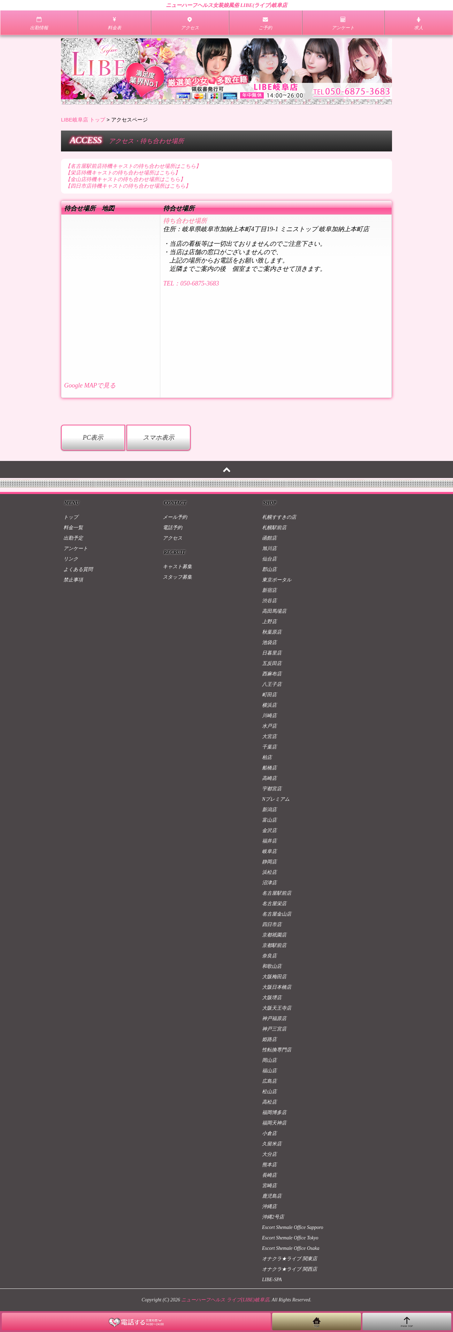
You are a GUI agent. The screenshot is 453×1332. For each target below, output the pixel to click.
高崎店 (269, 778)
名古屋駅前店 (276, 893)
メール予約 (175, 517)
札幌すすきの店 (279, 517)
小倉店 (269, 1133)
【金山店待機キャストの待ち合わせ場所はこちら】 (125, 179)
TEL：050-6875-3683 (191, 283)
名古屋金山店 (276, 914)
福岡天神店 (274, 1123)
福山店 (269, 1070)
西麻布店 (272, 673)
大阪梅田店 (274, 976)
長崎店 (269, 1175)
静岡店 (269, 861)
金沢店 (269, 830)
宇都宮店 (272, 788)
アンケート (75, 548)
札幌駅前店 (274, 527)
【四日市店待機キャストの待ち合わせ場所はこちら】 (128, 186)
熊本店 (269, 1164)
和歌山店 (272, 966)
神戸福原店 (274, 1018)
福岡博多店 (274, 1112)
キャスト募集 (177, 566)
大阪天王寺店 (276, 1008)
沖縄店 (269, 1206)
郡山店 (269, 569)
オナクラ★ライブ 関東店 (289, 1258)
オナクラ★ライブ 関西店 (289, 1269)
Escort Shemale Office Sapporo (292, 1227)
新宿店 (269, 590)
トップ (70, 517)
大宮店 (269, 736)
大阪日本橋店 (276, 987)
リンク (70, 559)
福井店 (269, 841)
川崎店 (269, 715)
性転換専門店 (276, 1049)
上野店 (269, 621)
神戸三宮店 (274, 1029)
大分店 (269, 1154)
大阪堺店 (272, 997)
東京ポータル (276, 579)
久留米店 (272, 1143)
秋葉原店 (272, 632)
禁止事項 (73, 579)
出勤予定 (73, 538)
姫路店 (269, 1039)
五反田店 (272, 663)
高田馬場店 (274, 611)
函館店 (269, 538)
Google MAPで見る (90, 385)
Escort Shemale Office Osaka (290, 1248)
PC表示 (93, 437)
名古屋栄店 (274, 903)
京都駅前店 (274, 945)
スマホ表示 (158, 437)
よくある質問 (78, 569)
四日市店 (272, 924)
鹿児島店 (272, 1196)
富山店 (269, 820)
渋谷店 (269, 600)
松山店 (269, 1091)
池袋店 (269, 642)
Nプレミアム (276, 799)
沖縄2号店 (273, 1217)
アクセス (172, 538)
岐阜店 (269, 851)
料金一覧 (73, 527)
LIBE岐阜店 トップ (83, 120)
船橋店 (269, 767)
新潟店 (269, 809)
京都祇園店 (274, 935)
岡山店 (269, 1060)
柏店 (267, 757)
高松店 (269, 1102)
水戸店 (269, 726)
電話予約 (172, 527)
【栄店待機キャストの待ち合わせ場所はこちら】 (122, 172)
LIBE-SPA (272, 1279)
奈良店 (269, 955)
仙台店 (269, 559)
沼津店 (269, 882)
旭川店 (269, 548)
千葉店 (269, 747)
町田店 (269, 694)
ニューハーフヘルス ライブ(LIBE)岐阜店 (225, 1299)
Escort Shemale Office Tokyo (290, 1237)
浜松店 (269, 872)
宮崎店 (269, 1185)
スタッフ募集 (177, 577)
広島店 (269, 1081)
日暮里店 (272, 653)
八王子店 (272, 684)
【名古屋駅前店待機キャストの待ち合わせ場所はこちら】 (133, 166)
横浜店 (269, 705)
